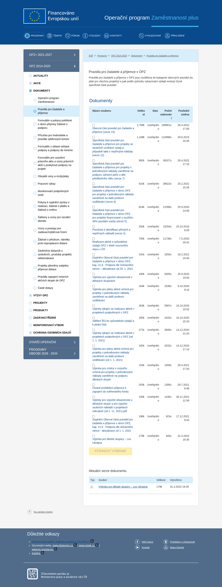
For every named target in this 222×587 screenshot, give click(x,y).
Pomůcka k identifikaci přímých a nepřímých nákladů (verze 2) (111, 231)
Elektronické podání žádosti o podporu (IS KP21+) (61, 541)
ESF (91, 56)
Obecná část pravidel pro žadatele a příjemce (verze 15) (113, 130)
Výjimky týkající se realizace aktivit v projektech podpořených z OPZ (113, 310)
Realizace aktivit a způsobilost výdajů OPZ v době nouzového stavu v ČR (110, 245)
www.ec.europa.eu (42, 549)
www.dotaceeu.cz (63, 545)
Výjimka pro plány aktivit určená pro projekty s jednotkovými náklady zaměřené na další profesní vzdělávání (113, 295)
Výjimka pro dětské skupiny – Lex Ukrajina (111, 441)
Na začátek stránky (43, 512)
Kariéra (36, 553)
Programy (102, 56)
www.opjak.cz (87, 545)
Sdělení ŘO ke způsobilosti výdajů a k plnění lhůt (113, 322)
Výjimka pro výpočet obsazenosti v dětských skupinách (112, 279)
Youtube (146, 547)
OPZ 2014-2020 (119, 56)
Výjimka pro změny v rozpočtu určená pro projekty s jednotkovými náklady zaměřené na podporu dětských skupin (112, 374)
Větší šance (147, 542)
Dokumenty (136, 56)
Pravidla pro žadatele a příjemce (163, 56)
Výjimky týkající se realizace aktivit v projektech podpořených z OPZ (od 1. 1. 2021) (113, 336)
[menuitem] (34, 35)
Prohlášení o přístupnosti (182, 542)
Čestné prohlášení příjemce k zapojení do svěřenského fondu (110, 389)
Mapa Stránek (177, 547)
